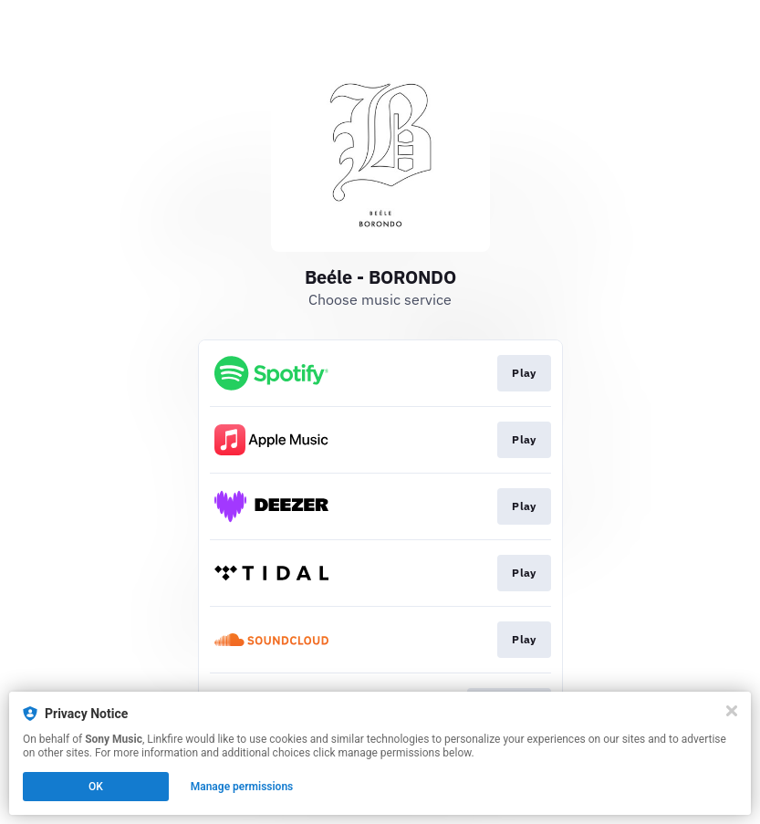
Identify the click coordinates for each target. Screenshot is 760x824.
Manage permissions (242, 786)
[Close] (731, 710)
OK (95, 786)
